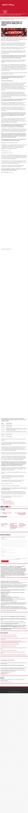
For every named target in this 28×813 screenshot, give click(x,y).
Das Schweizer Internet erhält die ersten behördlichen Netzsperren (22, 525)
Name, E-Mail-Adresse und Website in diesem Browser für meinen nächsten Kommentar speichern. (14, 559)
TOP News (8, 18)
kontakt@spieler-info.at (21, 619)
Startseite (1, 18)
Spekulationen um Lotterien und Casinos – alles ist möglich (10, 644)
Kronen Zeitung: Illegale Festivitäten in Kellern (5, 524)
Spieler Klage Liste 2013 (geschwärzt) (8, 502)
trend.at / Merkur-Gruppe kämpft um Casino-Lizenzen (9, 636)
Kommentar (3, 539)
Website (2, 555)
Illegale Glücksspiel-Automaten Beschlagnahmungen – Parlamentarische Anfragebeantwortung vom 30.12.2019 (14, 526)
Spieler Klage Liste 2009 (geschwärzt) (8, 503)
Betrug (3, 509)
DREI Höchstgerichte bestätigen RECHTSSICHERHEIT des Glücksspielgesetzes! (20, 513)
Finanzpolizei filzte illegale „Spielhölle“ (7, 513)
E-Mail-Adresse (3, 551)
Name (2, 548)
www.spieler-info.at (4, 673)
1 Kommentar (15, 26)
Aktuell (5, 18)
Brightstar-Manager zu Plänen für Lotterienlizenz (8, 646)
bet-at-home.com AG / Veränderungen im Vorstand (9, 650)
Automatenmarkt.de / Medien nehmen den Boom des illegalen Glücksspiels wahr (13, 654)
